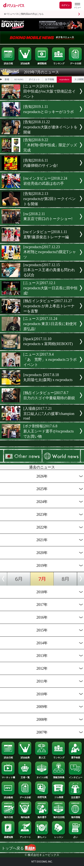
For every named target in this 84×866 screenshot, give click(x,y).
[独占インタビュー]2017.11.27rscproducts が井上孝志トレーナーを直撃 (49, 306)
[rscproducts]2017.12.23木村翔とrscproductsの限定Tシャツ (49, 252)
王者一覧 (25, 776)
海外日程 (8, 816)
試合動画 (8, 796)
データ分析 (75, 62)
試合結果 (25, 62)
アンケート (25, 836)
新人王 (42, 756)
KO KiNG (18, 79)
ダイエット (34, 79)
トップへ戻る (19, 848)
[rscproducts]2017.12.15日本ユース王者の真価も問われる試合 (49, 270)
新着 (7, 79)
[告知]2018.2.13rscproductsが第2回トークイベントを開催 (49, 199)
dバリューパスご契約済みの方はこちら (24, 14)
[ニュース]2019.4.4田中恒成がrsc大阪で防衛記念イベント (49, 91)
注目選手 (75, 796)
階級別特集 (58, 776)
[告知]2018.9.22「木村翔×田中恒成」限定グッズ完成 (50, 145)
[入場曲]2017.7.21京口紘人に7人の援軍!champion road (48, 413)
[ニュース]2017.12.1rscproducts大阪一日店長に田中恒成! (50, 288)
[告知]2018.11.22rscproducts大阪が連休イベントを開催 (50, 127)
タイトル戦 (42, 776)
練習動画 (42, 62)
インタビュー (75, 776)
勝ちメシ (42, 836)
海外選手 (42, 816)
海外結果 (25, 816)
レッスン (58, 836)
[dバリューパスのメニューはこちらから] (77, 5)
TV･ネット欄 (8, 776)
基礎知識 (8, 836)
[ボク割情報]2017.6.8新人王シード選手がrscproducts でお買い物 (48, 431)
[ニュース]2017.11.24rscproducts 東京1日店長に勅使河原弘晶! (50, 324)
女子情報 (49, 79)
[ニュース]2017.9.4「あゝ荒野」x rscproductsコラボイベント (50, 359)
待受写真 (42, 796)
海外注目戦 (58, 816)
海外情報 (75, 816)
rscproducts (64, 79)
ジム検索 (58, 796)
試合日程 (8, 62)
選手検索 (75, 756)
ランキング (58, 62)
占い (75, 836)
